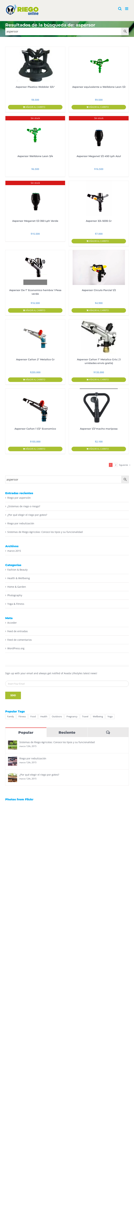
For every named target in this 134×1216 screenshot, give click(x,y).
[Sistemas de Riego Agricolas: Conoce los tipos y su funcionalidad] (12, 743)
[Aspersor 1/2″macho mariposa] (99, 406)
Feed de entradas (17, 631)
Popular (25, 732)
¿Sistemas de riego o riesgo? (23, 506)
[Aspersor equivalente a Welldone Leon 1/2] (99, 64)
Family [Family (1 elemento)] (10, 716)
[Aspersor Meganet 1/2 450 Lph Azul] (99, 133)
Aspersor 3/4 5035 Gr (99, 220)
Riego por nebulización (20, 523)
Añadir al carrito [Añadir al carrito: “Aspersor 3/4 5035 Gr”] (99, 241)
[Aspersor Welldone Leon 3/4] (35, 133)
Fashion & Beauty (17, 569)
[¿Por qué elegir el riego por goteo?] (12, 775)
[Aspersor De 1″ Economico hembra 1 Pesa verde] (35, 267)
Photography (14, 595)
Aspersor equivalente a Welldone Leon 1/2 (98, 86)
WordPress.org (15, 648)
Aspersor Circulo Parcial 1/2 (99, 290)
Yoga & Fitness (15, 603)
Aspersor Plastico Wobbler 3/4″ (35, 86)
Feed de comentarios (19, 639)
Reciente (67, 732)
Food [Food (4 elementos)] (33, 716)
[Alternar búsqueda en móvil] (120, 8)
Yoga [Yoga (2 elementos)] (110, 716)
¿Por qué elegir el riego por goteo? (27, 514)
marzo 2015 (14, 550)
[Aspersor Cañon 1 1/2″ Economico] (35, 406)
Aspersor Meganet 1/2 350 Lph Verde (35, 220)
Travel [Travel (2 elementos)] (85, 716)
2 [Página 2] (115, 464)
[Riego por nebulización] (12, 759)
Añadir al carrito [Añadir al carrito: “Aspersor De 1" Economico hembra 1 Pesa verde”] (35, 310)
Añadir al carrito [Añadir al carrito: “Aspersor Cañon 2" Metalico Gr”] (35, 379)
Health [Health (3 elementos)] (43, 716)
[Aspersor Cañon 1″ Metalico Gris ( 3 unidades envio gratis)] (99, 336)
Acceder (12, 622)
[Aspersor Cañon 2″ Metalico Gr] (35, 336)
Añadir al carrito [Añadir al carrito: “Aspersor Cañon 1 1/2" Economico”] (35, 448)
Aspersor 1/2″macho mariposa (99, 428)
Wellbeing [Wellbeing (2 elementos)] (98, 716)
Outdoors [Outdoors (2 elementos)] (57, 716)
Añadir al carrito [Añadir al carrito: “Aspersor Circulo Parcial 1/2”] (99, 310)
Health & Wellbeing (18, 578)
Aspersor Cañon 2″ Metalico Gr (35, 359)
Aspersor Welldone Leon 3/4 (35, 156)
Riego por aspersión (19, 497)
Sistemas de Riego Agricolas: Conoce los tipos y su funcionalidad (45, 532)
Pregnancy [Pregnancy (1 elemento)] (71, 716)
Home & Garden (16, 586)
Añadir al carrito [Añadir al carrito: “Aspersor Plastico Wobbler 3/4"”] (35, 107)
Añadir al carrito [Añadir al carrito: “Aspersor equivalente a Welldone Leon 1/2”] (99, 107)
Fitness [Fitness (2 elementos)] (22, 716)
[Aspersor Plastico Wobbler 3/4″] (35, 64)
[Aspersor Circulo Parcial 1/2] (99, 267)
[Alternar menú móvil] (127, 8)
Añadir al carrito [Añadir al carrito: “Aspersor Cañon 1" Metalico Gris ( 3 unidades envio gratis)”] (99, 379)
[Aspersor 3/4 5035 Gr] (99, 198)
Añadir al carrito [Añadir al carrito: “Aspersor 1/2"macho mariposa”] (99, 448)
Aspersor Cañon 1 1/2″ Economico (35, 428)
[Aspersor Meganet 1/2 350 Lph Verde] (35, 198)
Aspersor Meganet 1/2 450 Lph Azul (99, 156)
